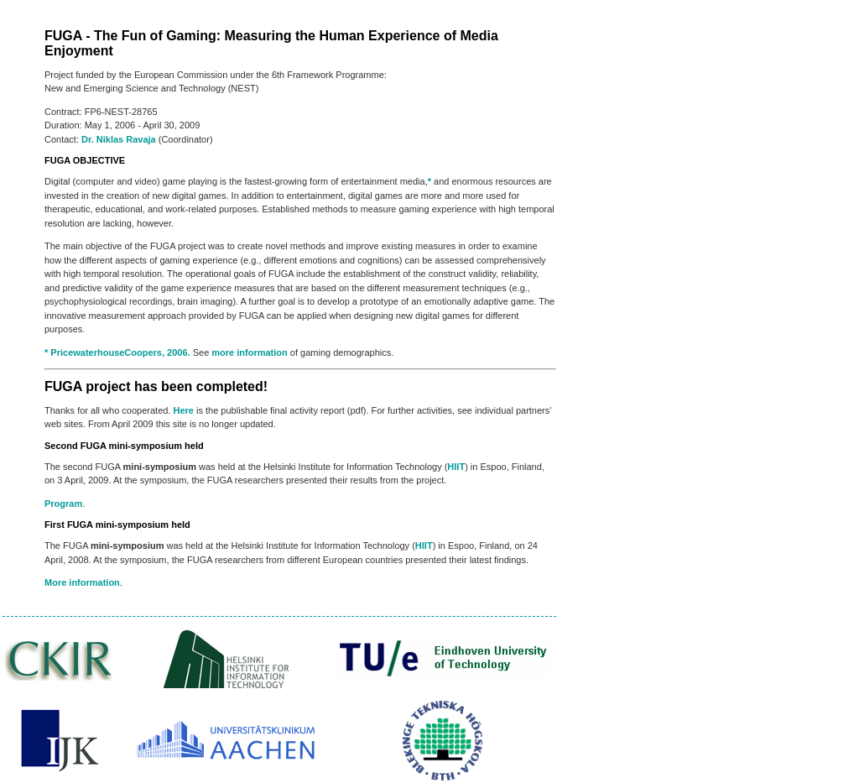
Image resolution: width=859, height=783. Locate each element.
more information (249, 352)
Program (63, 504)
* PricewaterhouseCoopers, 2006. (117, 352)
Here (183, 410)
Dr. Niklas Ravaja (118, 139)
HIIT (456, 467)
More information (82, 582)
